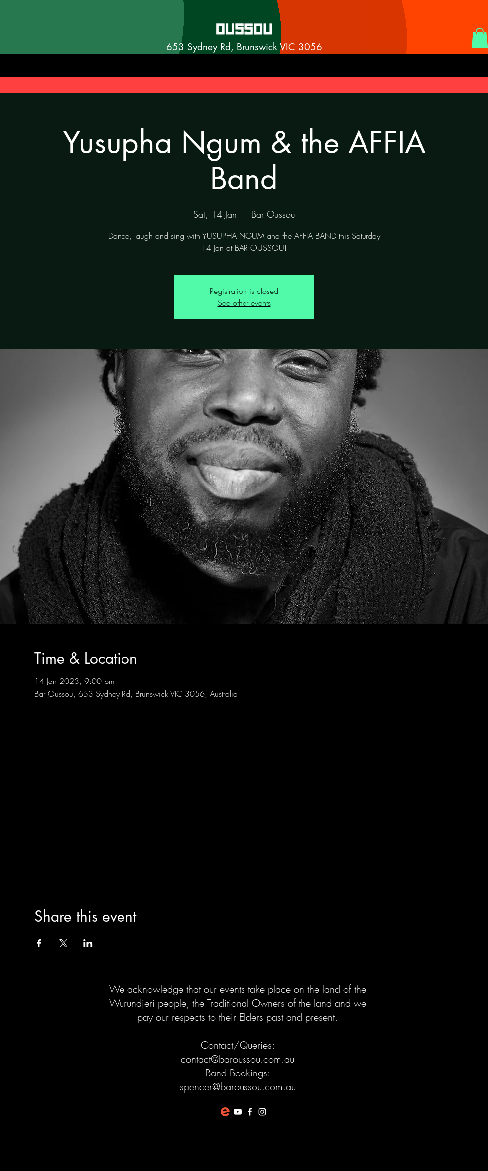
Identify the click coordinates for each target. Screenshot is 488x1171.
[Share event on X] (63, 943)
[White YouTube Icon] (238, 1112)
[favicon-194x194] (225, 1112)
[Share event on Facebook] (39, 943)
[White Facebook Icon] (250, 1112)
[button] (479, 38)
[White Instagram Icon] (262, 1112)
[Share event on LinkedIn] (88, 943)
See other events (244, 302)
